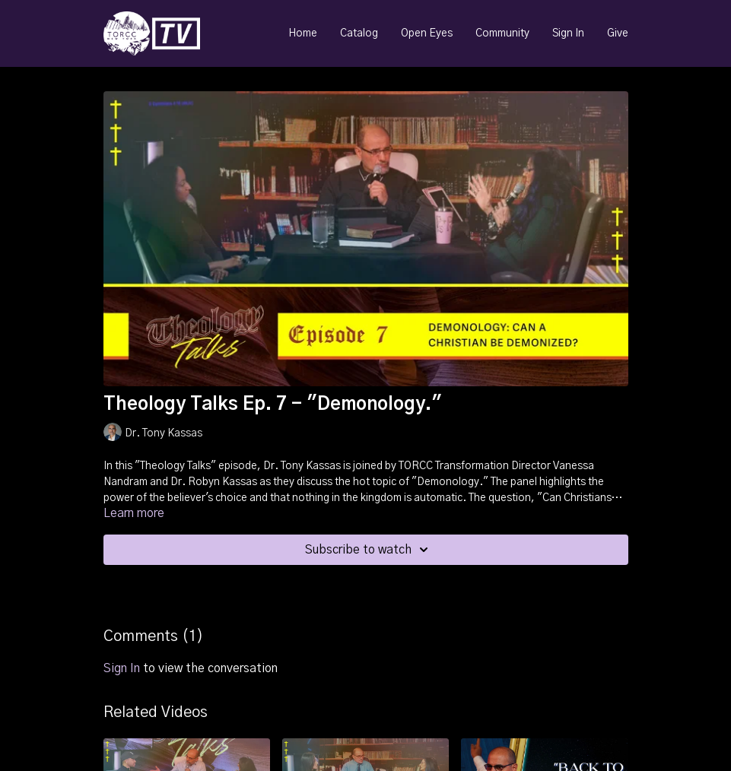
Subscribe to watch (369, 550)
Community (502, 33)
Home (302, 33)
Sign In (568, 33)
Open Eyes (427, 33)
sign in (121, 668)
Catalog (359, 33)
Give (617, 33)
